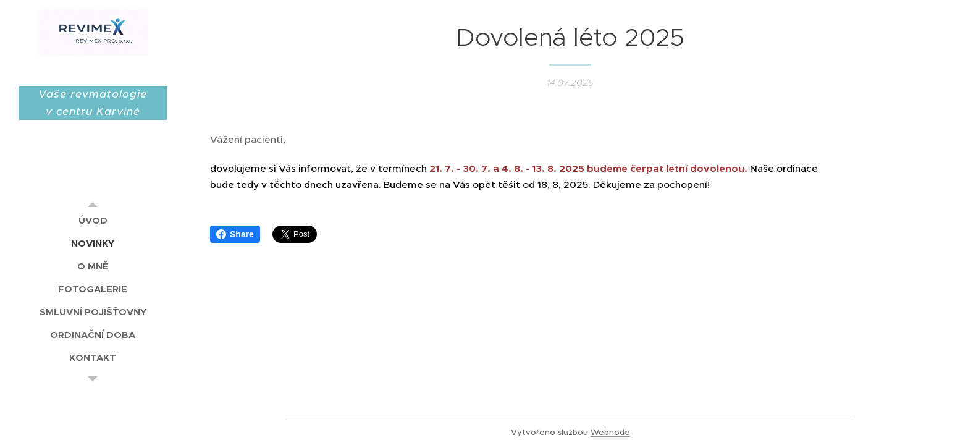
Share (235, 234)
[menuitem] (93, 220)
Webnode (610, 432)
